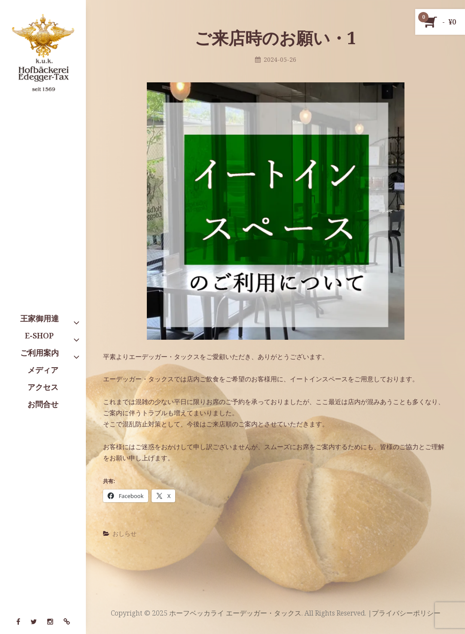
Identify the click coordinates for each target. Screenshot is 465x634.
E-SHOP (39, 335)
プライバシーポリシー (406, 613)
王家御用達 (39, 318)
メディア (42, 370)
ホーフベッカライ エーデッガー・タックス (235, 613)
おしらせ (124, 533)
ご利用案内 (39, 352)
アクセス (42, 387)
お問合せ (42, 404)
